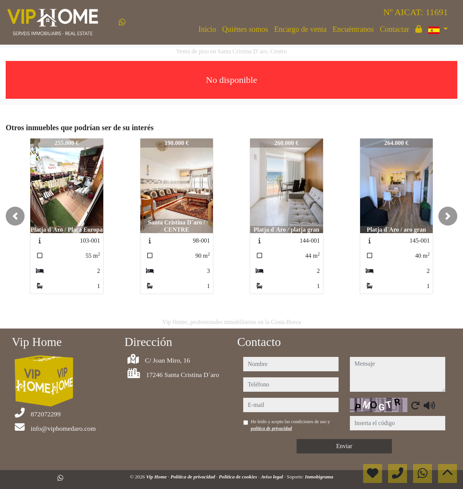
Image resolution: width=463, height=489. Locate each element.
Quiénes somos (245, 29)
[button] (15, 216)
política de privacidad (271, 428)
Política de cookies (238, 477)
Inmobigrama (319, 477)
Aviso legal (272, 477)
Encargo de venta (300, 29)
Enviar (344, 446)
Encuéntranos (353, 29)
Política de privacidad (193, 477)
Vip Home (157, 477)
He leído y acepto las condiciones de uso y (290, 425)
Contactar (394, 29)
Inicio (207, 29)
